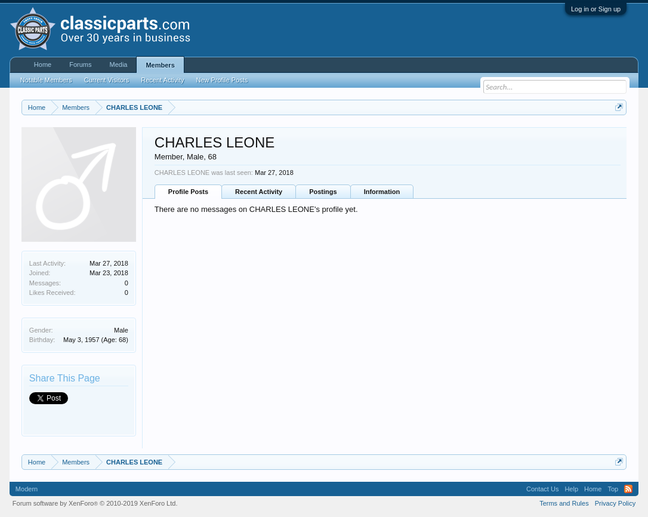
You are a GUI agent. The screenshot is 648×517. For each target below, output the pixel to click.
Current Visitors (106, 80)
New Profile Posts (222, 80)
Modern (27, 489)
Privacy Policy (615, 503)
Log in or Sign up (596, 9)
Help (571, 489)
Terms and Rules (564, 503)
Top (612, 489)
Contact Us (542, 489)
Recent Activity (258, 191)
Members (160, 65)
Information (382, 191)
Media (118, 64)
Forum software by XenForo (95, 503)
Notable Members (46, 80)
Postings (323, 191)
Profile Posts (188, 191)
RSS (628, 489)
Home (42, 64)
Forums (80, 64)
